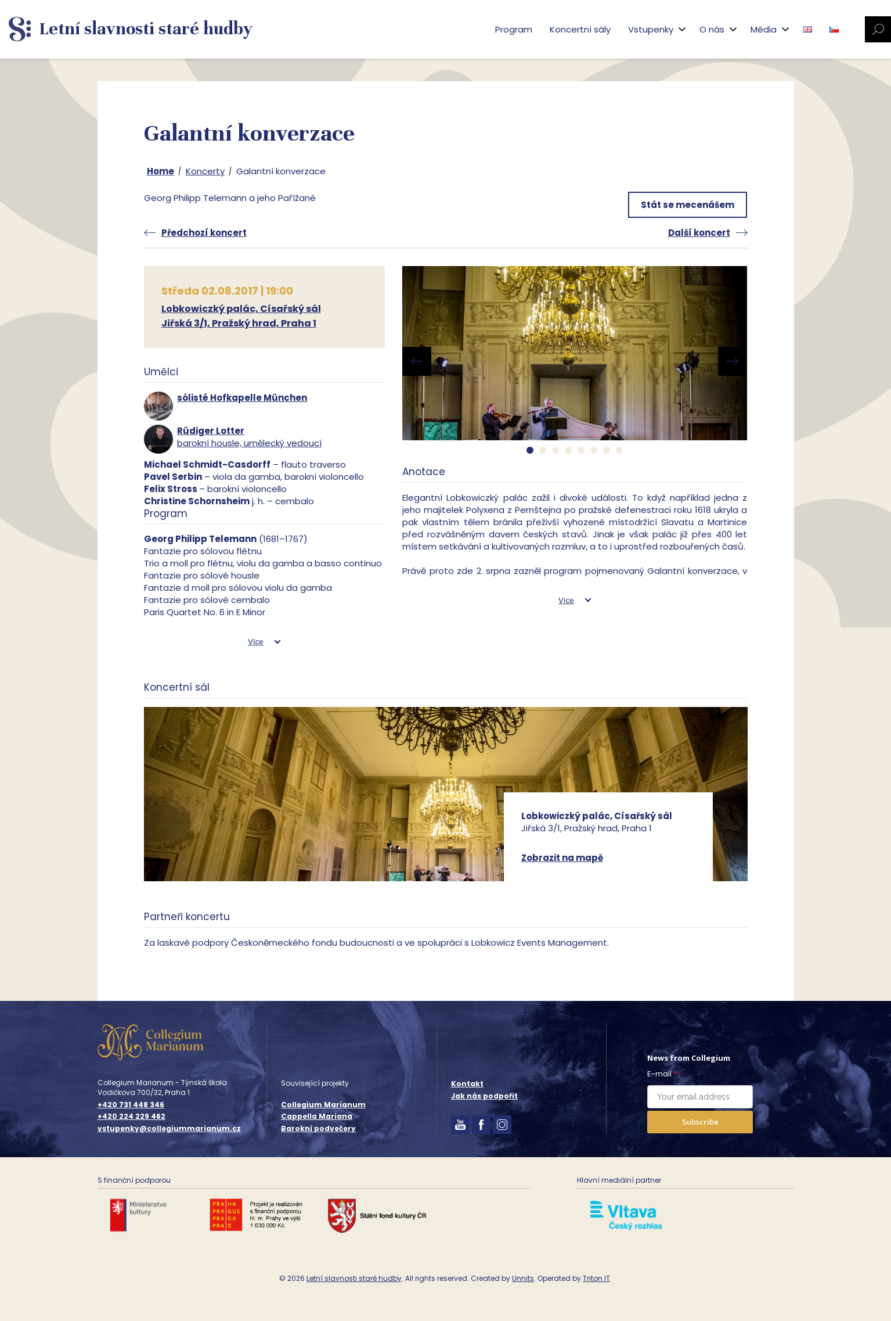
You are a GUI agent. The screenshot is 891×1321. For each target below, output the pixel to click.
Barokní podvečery (318, 1128)
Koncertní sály (580, 29)
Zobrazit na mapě (562, 858)
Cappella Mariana (316, 1116)
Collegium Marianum (323, 1105)
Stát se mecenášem (687, 205)
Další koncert (699, 233)
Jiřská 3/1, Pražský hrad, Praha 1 (238, 323)
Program (513, 29)
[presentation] (416, 361)
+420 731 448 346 (131, 1105)
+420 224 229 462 (131, 1116)
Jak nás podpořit (484, 1096)
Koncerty (205, 171)
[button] (529, 450)
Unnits (523, 1278)
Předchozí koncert (204, 233)
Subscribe (700, 1122)
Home (160, 171)
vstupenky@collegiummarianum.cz (169, 1128)
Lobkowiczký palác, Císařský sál (241, 308)
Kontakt (467, 1084)
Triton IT (596, 1278)
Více (256, 641)
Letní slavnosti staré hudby (354, 1278)
